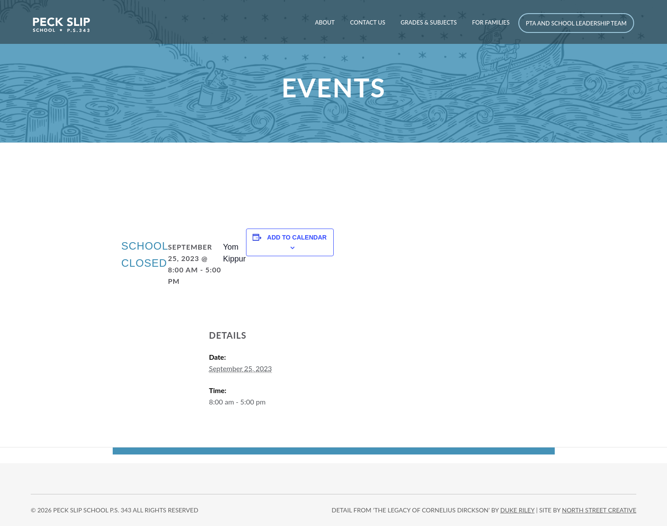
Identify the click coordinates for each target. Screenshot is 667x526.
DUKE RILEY (517, 510)
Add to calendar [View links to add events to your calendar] (297, 237)
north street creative (599, 510)
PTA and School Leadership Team (576, 23)
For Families (491, 22)
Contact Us (367, 22)
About (325, 22)
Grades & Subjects (428, 22)
